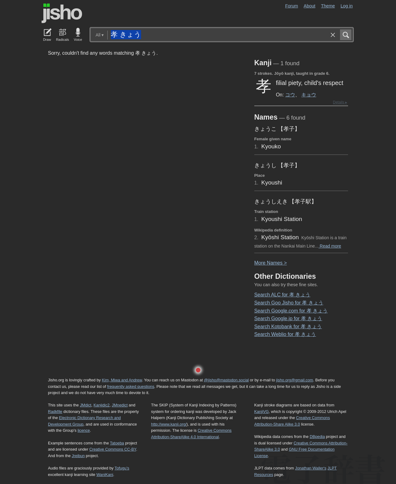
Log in (347, 5)
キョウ (308, 94)
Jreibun (78, 455)
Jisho (61, 13)
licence (84, 430)
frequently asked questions (130, 386)
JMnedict (119, 405)
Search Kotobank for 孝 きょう (288, 326)
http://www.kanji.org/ (169, 424)
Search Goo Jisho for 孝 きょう (288, 302)
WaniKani (105, 474)
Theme (328, 5)
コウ (290, 94)
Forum (291, 5)
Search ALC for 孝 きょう (282, 294)
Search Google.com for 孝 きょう (291, 310)
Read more (329, 246)
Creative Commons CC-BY (112, 449)
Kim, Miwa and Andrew (122, 380)
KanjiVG (261, 411)
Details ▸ (340, 102)
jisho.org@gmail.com (294, 380)
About (310, 5)
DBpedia (317, 436)
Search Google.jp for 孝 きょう (288, 318)
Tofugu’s (121, 468)
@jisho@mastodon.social (226, 380)
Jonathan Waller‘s (310, 468)
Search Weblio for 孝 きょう (285, 334)
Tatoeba (117, 443)
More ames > (270, 262)
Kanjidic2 (101, 405)
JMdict (85, 405)
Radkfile (55, 411)
